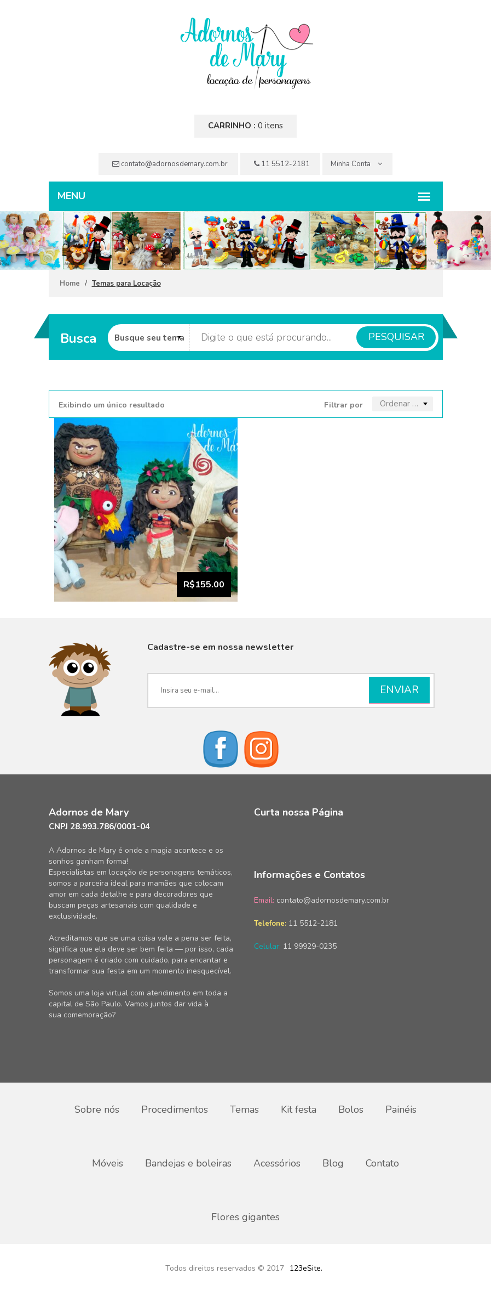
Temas (244, 1109)
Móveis (107, 1163)
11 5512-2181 (282, 164)
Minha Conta (356, 164)
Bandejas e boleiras (188, 1163)
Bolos (350, 1109)
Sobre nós (96, 1109)
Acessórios (277, 1163)
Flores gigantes (245, 1217)
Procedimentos (174, 1109)
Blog (333, 1163)
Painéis (401, 1109)
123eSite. (306, 1268)
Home (70, 283)
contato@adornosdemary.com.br (170, 164)
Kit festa (298, 1109)
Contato (383, 1163)
